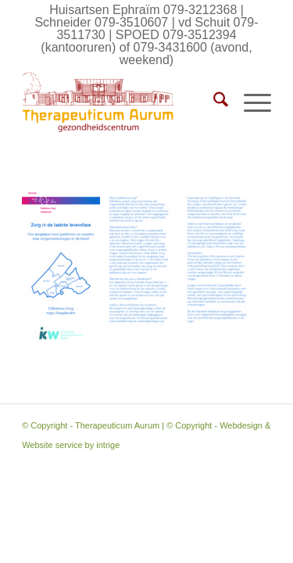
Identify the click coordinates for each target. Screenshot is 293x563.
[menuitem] (213, 102)
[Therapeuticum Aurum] (121, 102)
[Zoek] (213, 102)
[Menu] (249, 102)
